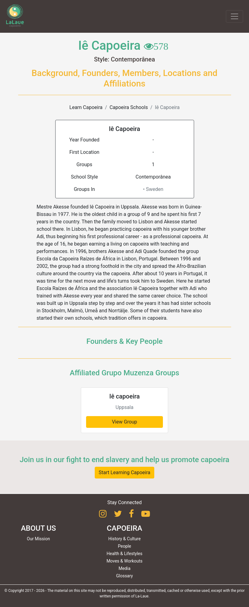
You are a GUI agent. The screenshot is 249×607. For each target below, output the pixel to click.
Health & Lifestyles (125, 553)
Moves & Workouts (124, 561)
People (124, 546)
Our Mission (38, 538)
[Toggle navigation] (234, 16)
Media (124, 568)
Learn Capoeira (85, 107)
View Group (124, 422)
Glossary (124, 575)
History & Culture (124, 538)
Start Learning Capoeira (125, 472)
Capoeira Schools (129, 107)
